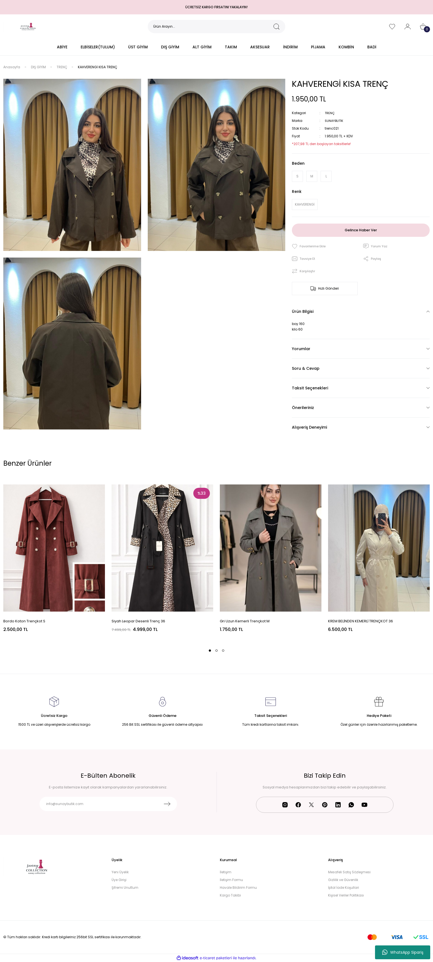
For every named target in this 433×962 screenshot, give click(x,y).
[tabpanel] (54, 558)
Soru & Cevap (306, 368)
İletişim (225, 872)
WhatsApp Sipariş (402, 952)
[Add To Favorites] (309, 246)
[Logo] (27, 26)
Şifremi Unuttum (125, 887)
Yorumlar (301, 349)
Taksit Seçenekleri (310, 388)
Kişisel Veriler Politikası (346, 895)
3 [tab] (223, 650)
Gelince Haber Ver (360, 230)
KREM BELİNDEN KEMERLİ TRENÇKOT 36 (360, 621)
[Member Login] (407, 26)
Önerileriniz (303, 407)
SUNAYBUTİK (335, 120)
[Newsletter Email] (108, 804)
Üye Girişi (119, 879)
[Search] (217, 26)
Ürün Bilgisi (302, 311)
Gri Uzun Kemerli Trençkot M (245, 621)
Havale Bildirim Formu (238, 887)
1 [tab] (210, 650)
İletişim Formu (231, 879)
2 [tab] (216, 650)
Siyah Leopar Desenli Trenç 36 (138, 621)
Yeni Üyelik (120, 872)
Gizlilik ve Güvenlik (343, 879)
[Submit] (167, 804)
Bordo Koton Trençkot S (24, 621)
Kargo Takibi (230, 895)
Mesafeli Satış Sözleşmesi (349, 872)
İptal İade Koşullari (343, 887)
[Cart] (423, 26)
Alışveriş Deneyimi (309, 427)
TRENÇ (330, 113)
